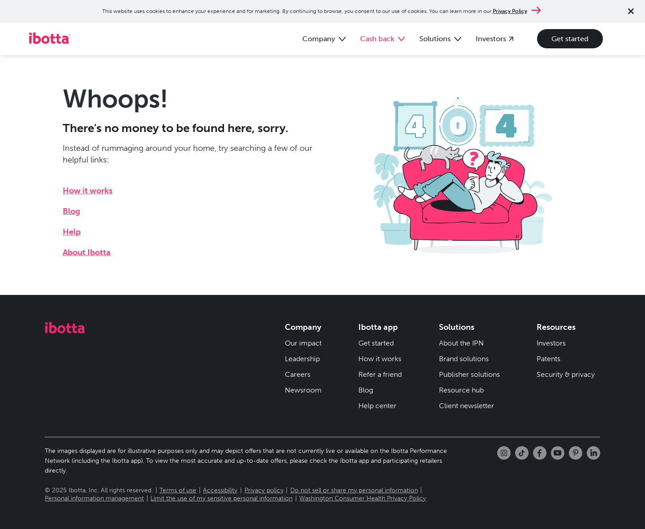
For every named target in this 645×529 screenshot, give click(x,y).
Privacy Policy (510, 11)
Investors (551, 343)
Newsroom (303, 390)
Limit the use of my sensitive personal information (221, 498)
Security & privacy (566, 374)
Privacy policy (264, 490)
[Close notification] (631, 11)
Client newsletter (466, 405)
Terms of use (177, 490)
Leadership (302, 358)
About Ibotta (87, 252)
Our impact (303, 343)
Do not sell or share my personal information (354, 490)
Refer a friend (380, 374)
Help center (377, 405)
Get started (570, 38)
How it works (87, 191)
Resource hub (461, 390)
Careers (297, 374)
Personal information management (94, 498)
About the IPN (461, 343)
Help (72, 232)
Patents (548, 358)
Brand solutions (464, 358)
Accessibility (220, 490)
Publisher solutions (469, 374)
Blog (71, 211)
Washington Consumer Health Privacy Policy (362, 498)
